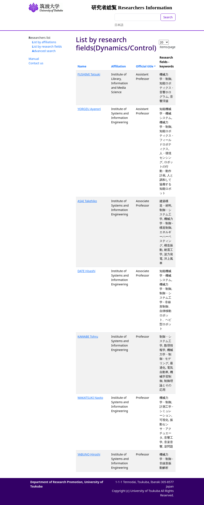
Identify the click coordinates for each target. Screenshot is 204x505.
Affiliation (118, 66)
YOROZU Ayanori (89, 109)
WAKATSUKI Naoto (90, 398)
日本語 (119, 25)
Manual (34, 59)
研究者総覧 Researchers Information (131, 7)
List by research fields (47, 46)
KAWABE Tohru (88, 336)
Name (82, 66)
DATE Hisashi (87, 271)
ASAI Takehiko (87, 201)
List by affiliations (44, 42)
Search (168, 17)
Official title (144, 66)
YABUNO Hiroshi (89, 454)
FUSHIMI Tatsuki (89, 74)
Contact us (36, 63)
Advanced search (44, 51)
